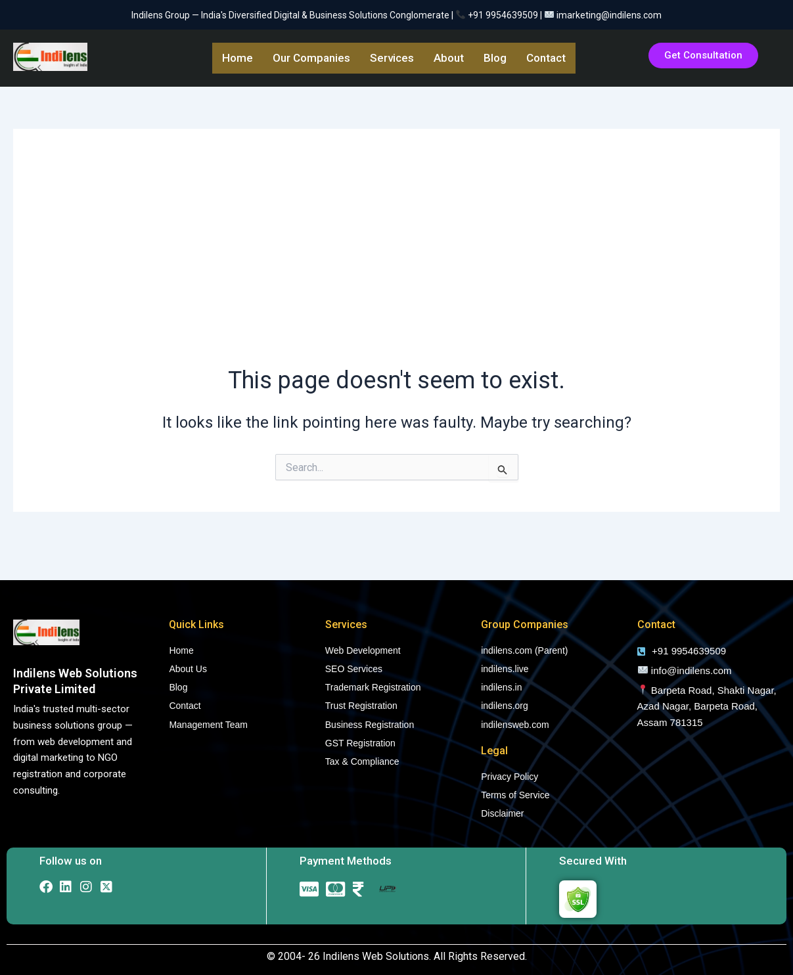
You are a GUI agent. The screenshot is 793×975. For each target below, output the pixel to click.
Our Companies (311, 57)
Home (237, 57)
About (449, 57)
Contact (546, 57)
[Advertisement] (396, 259)
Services (392, 57)
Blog (495, 57)
